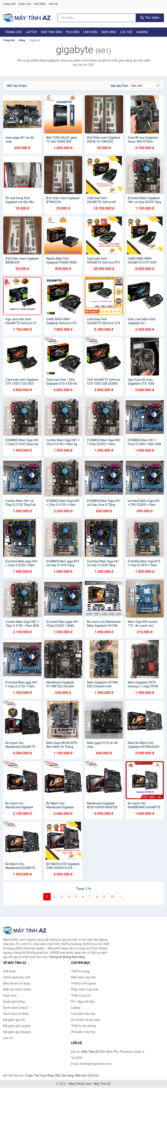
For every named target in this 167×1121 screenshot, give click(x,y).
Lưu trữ (126, 32)
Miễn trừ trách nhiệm (17, 989)
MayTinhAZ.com (80, 1083)
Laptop (31, 32)
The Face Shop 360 (47, 1075)
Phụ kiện (72, 32)
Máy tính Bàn (51, 32)
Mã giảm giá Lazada (16, 1026)
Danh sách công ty (15, 1007)
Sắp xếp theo (119, 85)
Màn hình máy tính (83, 977)
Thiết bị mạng (80, 971)
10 (112, 896)
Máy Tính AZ (102, 1083)
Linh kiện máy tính (83, 1013)
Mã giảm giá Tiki (14, 1020)
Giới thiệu (40, 3)
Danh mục (24, 3)
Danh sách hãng (14, 1001)
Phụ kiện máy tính (83, 1032)
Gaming (142, 32)
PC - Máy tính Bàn (83, 1001)
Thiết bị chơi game (83, 983)
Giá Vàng (67, 1075)
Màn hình (108, 32)
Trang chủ (9, 3)
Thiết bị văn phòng (83, 1026)
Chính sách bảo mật (16, 977)
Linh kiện (90, 32)
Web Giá (80, 1075)
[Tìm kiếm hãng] (96, 17)
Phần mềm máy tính (84, 989)
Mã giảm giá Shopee (17, 1032)
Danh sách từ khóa (15, 1013)
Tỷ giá (29, 1075)
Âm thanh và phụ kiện (85, 1020)
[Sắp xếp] (145, 85)
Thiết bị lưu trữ (81, 995)
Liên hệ (53, 3)
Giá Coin (93, 1075)
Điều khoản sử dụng (16, 983)
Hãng (22, 40)
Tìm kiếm (149, 18)
